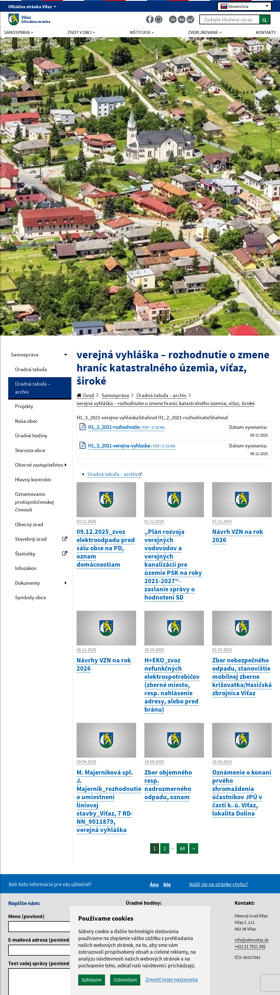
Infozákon (25, 568)
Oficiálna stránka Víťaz (32, 6)
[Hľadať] (264, 19)
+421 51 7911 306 (250, 946)
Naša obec (26, 421)
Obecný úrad (29, 524)
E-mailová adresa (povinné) (39, 939)
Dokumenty (27, 583)
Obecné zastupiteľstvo (39, 464)
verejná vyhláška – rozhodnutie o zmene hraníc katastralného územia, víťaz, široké (166, 403)
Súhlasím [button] (91, 979)
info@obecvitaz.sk (252, 939)
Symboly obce (30, 597)
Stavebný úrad (41, 539)
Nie (168, 884)
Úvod (85, 395)
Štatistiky (41, 553)
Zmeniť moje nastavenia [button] (171, 979)
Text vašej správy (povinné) (39, 963)
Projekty (24, 406)
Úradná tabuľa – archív (32, 387)
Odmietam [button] (125, 979)
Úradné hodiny (31, 435)
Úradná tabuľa (31, 369)
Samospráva (25, 354)
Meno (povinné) (26, 916)
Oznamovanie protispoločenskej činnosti (34, 502)
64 (182, 848)
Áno (155, 884)
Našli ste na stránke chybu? (218, 884)
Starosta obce (30, 450)
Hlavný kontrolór (33, 479)
